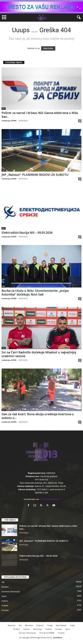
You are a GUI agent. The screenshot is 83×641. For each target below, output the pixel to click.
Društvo (5, 587)
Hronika (5, 610)
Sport (4, 596)
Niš (3, 108)
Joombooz (57, 637)
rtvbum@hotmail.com (49, 499)
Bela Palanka (61, 625)
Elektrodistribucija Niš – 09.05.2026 (27, 233)
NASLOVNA (48, 48)
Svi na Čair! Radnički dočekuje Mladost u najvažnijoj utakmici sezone (39, 354)
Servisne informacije (11, 591)
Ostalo (72, 625)
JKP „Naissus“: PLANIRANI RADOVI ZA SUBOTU (35, 175)
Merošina (29, 625)
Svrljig (49, 625)
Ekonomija (37, 629)
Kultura (5, 601)
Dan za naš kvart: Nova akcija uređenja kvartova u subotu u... (38, 416)
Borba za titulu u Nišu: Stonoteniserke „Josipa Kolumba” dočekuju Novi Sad (35, 292)
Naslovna (11, 625)
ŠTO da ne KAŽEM (47, 633)
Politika (5, 605)
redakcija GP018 (9, 120)
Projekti (61, 633)
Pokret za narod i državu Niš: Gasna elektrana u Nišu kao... (40, 115)
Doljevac (40, 625)
